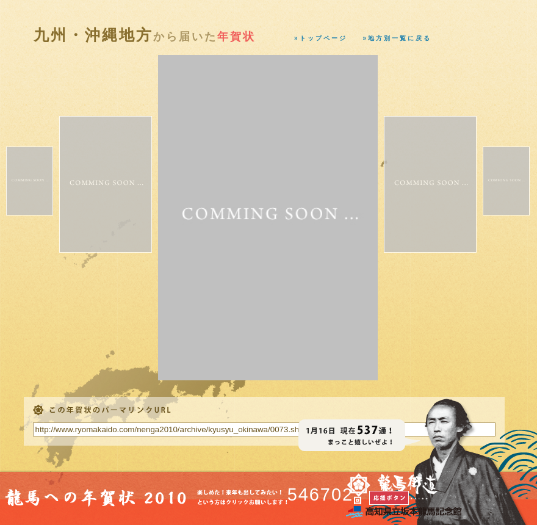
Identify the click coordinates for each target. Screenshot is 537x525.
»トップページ (320, 38)
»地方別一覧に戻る (397, 38)
